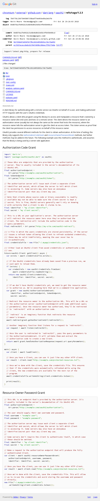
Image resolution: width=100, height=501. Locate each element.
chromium (8, 12)
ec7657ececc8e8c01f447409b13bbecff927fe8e (34, 45)
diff (59, 45)
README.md (11, 100)
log (66, 33)
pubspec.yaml (8, 60)
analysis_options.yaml (15, 88)
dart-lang (48, 12)
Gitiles (15, 497)
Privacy (23, 497)
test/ (8, 76)
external (21, 12)
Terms (30, 497)
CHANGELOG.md (10, 57)
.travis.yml (10, 85)
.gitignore (10, 79)
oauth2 (60, 12)
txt (89, 497)
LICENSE (9, 94)
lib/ (7, 73)
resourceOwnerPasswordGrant (61, 135)
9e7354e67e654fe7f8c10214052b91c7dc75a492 (34, 42)
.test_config (10, 82)
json (95, 497)
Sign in (94, 4)
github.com (34, 12)
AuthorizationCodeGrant (33, 135)
